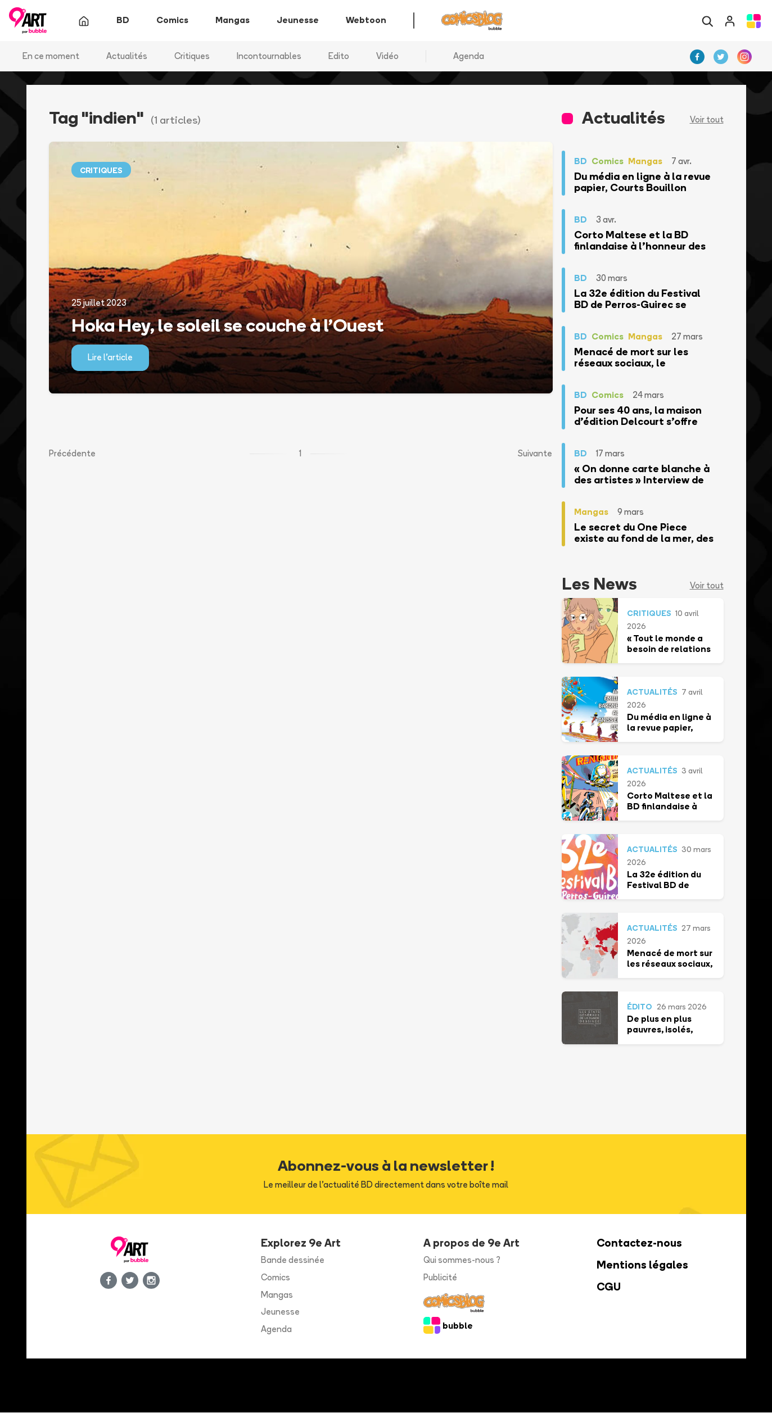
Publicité (440, 1277)
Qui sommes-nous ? (461, 1260)
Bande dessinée (292, 1260)
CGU (609, 1286)
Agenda (468, 56)
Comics (275, 1277)
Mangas (277, 1294)
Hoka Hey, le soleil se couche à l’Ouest (227, 325)
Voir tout (707, 120)
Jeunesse (280, 1312)
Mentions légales (642, 1265)
